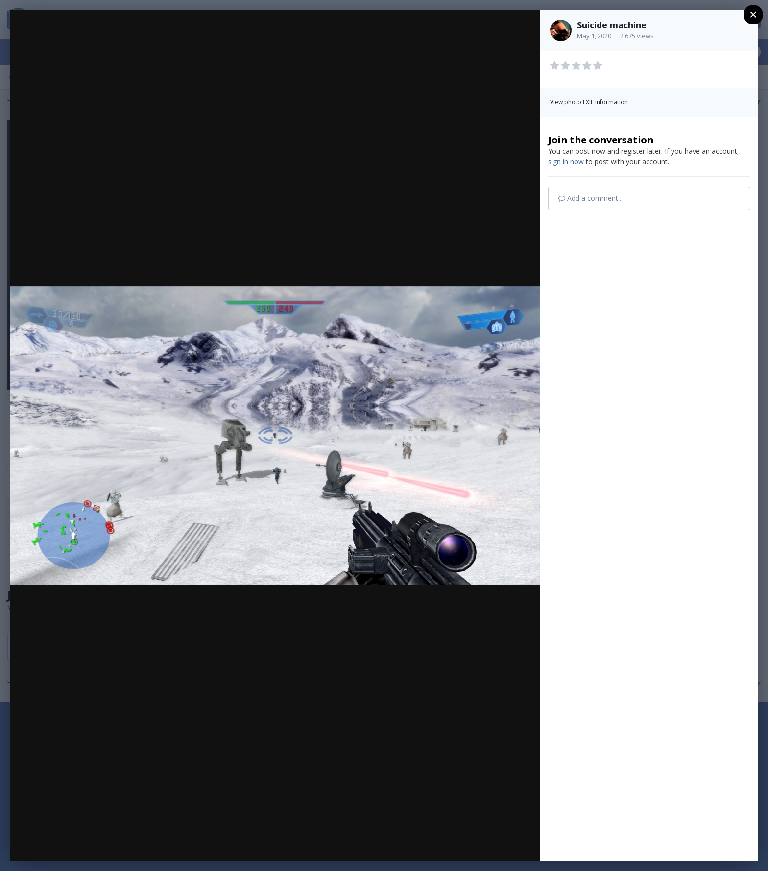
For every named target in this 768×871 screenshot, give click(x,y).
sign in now (566, 161)
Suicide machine (612, 25)
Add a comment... (590, 198)
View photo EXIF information (589, 102)
